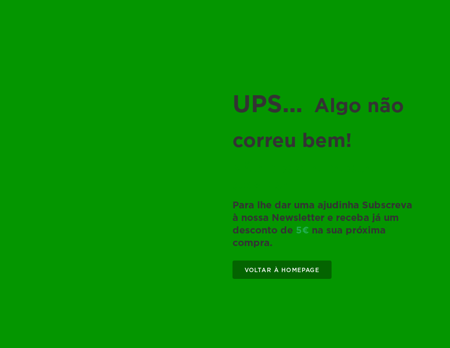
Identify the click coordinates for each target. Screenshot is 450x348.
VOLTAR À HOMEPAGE (282, 270)
